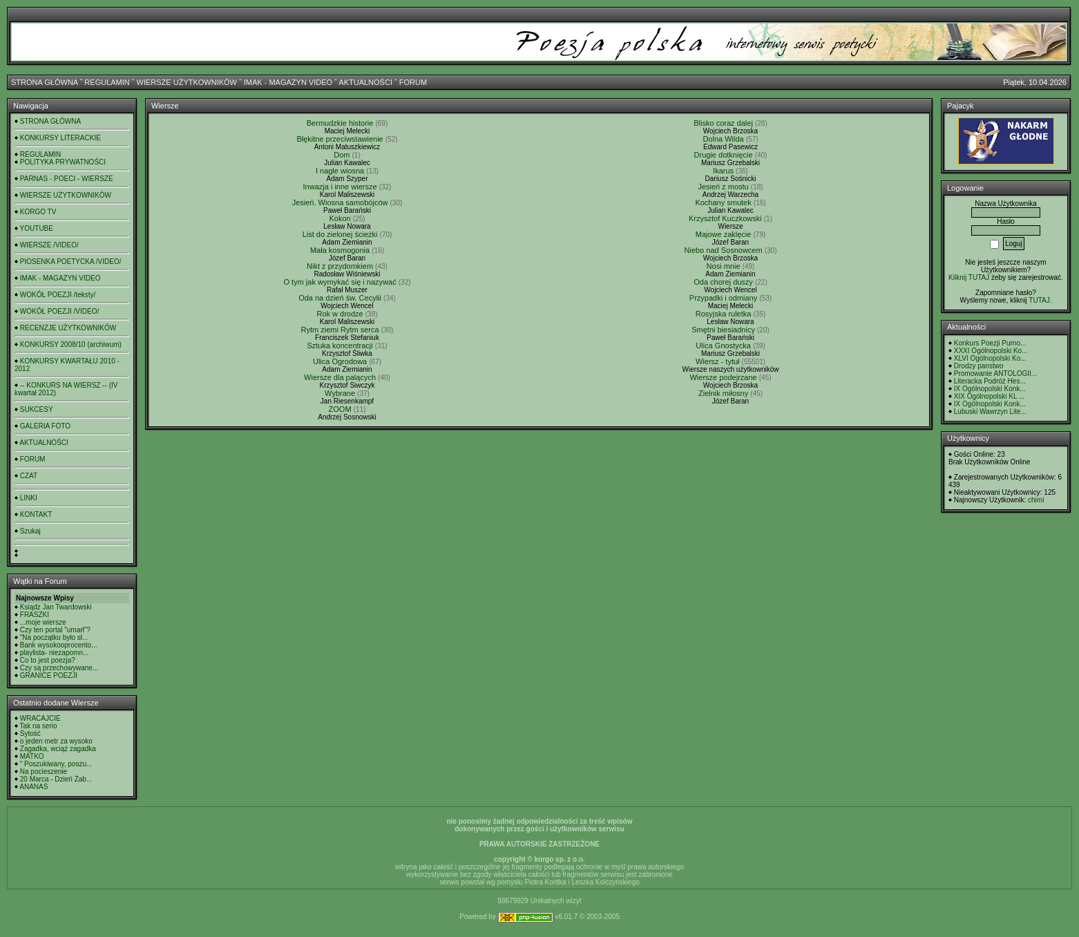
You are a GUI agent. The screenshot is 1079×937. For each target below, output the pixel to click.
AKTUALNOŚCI (365, 82)
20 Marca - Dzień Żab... (56, 779)
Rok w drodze (339, 314)
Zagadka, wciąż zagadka (58, 749)
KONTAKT (36, 514)
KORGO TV (38, 212)
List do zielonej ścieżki (340, 234)
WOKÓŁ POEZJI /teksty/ (57, 295)
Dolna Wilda (723, 139)
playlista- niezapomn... (54, 652)
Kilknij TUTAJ (968, 277)
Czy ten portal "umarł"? (55, 630)
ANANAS (33, 787)
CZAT (28, 476)
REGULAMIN (106, 82)
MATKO (32, 756)
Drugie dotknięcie (723, 155)
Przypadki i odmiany (723, 298)
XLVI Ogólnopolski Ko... (990, 358)
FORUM (413, 82)
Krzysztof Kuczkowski (725, 218)
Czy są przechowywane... (59, 668)
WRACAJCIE (40, 718)
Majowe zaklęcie (724, 234)
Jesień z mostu (723, 186)
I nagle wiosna (340, 171)
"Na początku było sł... (54, 637)
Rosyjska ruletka (724, 314)
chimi (1036, 500)
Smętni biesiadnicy (723, 329)
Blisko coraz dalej (723, 123)
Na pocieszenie (43, 771)
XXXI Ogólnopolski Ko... (991, 350)
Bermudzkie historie (340, 123)
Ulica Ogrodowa (340, 361)
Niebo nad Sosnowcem (724, 250)
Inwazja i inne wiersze (340, 186)
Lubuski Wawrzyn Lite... (990, 411)
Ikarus (723, 171)
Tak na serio (38, 726)
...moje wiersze (43, 622)
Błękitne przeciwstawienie (339, 139)
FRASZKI (34, 614)
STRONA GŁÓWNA (44, 82)
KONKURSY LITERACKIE (60, 138)
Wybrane (340, 393)
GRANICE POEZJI (48, 675)
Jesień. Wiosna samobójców (340, 202)
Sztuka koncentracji (339, 345)
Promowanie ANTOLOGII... (995, 373)
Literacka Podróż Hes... (990, 381)
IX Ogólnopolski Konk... (990, 388)
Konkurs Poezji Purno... (990, 343)
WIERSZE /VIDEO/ (49, 245)
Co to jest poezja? (47, 660)
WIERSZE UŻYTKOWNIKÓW (187, 82)
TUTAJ (1039, 300)
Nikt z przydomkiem (340, 266)
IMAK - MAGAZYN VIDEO (288, 82)
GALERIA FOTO (45, 426)
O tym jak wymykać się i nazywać (339, 282)
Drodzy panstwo (979, 366)
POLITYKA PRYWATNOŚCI (63, 162)
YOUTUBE (36, 228)
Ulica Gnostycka (723, 345)
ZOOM (340, 409)
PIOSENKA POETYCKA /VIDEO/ (71, 261)
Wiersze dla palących (340, 377)
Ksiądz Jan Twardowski (56, 607)
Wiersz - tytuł (718, 361)
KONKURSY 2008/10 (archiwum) (71, 344)
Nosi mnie (724, 266)
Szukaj (30, 531)
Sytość (30, 733)
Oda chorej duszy (723, 282)
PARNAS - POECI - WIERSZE (66, 178)
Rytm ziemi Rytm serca (340, 329)
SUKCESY (36, 409)
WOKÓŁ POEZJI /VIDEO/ (59, 311)
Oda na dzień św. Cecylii (339, 298)
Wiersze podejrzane (722, 377)
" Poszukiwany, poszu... (56, 764)
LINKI (28, 498)
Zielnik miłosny (723, 393)
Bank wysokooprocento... (58, 645)
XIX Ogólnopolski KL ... (989, 396)
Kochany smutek (723, 202)
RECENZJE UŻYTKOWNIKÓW (68, 328)
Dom (342, 155)
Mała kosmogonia (340, 250)
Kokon (339, 218)
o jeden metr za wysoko (56, 741)
